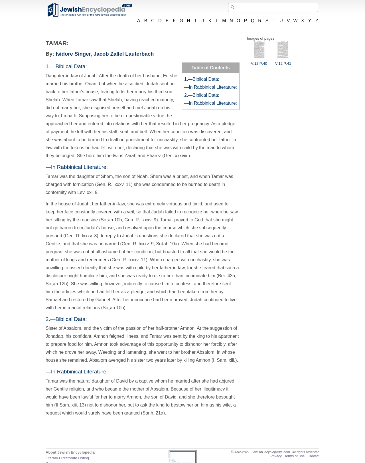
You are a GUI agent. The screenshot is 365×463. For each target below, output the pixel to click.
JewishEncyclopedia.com (89, 10)
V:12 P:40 (259, 61)
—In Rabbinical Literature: (210, 87)
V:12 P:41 (283, 61)
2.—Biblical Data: (201, 95)
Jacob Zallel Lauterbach (124, 54)
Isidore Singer (73, 54)
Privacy (276, 456)
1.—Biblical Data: (201, 79)
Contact (313, 456)
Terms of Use (294, 456)
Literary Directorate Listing (67, 458)
